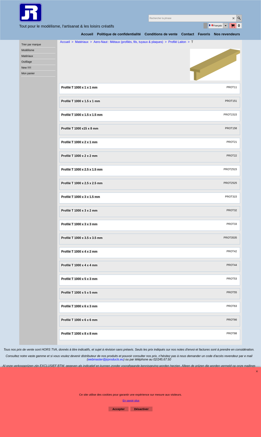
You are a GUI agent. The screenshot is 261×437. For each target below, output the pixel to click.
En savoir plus (131, 400)
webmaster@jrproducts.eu (106, 359)
